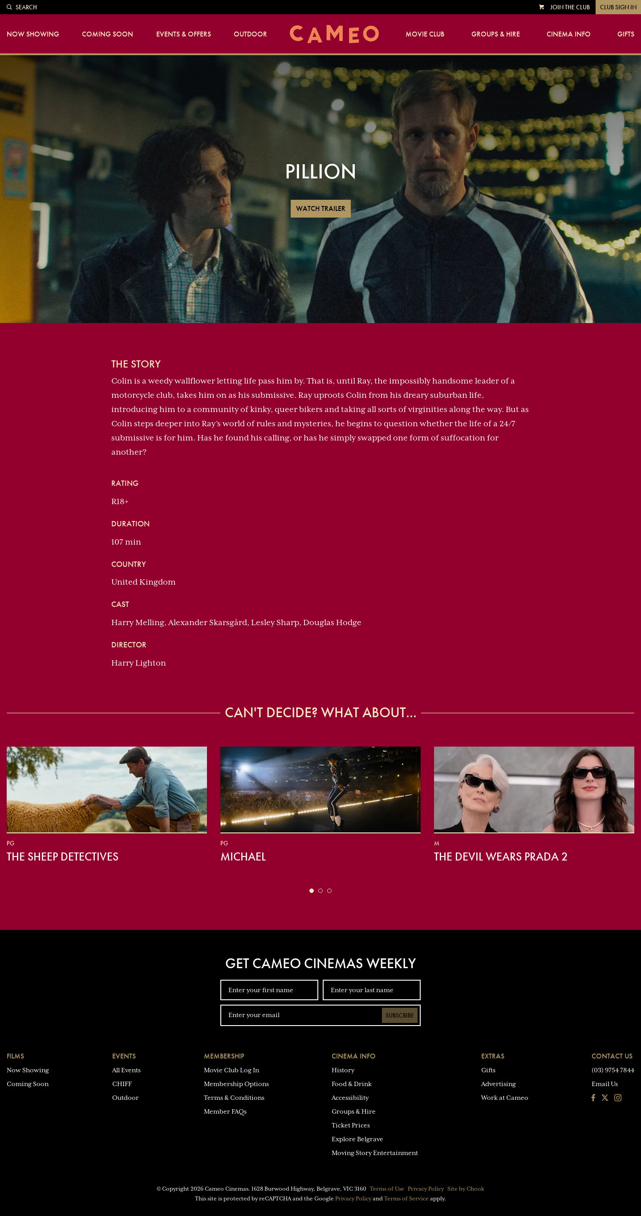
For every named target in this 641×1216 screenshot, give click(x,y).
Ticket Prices (351, 1125)
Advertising (498, 1083)
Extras (492, 1056)
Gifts (625, 34)
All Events (126, 1070)
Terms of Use (387, 1189)
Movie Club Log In (231, 1070)
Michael (243, 856)
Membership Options (236, 1083)
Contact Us (612, 1056)
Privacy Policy (426, 1189)
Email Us (605, 1083)
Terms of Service (406, 1199)
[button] (311, 891)
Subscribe (399, 1015)
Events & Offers (183, 34)
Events (124, 1056)
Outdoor (250, 34)
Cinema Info (569, 34)
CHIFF (122, 1083)
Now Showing (33, 34)
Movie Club (425, 34)
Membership (224, 1056)
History (343, 1070)
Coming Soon (107, 34)
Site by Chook (465, 1189)
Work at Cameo (504, 1097)
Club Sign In (618, 7)
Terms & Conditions (234, 1097)
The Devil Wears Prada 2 (501, 856)
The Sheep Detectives (62, 856)
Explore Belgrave (357, 1139)
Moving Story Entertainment (375, 1152)
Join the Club (570, 7)
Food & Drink (352, 1083)
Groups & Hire (495, 34)
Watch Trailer (320, 208)
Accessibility (350, 1097)
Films (15, 1056)
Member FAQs (225, 1111)
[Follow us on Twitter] (605, 1098)
